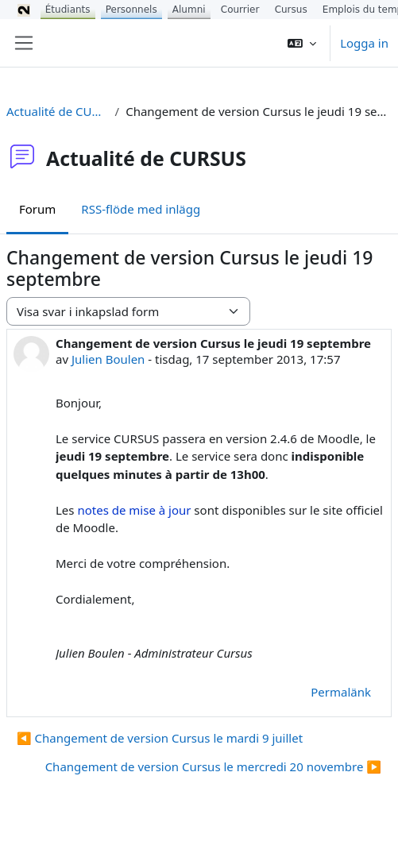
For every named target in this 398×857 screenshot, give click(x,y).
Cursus (291, 9)
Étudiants (68, 9)
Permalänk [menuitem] (341, 692)
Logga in (364, 43)
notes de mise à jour (134, 510)
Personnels (131, 9)
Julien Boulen (108, 359)
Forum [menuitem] (37, 209)
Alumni (189, 9)
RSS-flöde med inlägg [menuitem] (140, 209)
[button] (302, 43)
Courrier (240, 9)
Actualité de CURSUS (57, 111)
